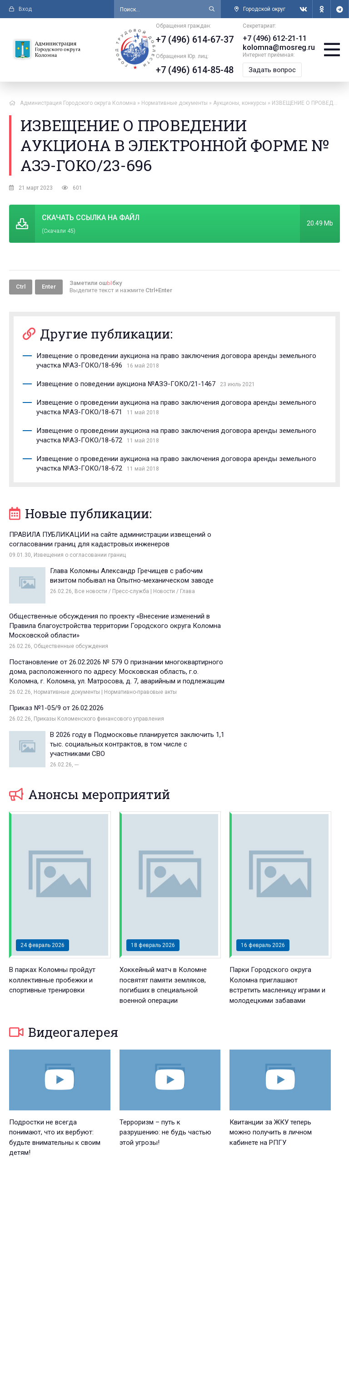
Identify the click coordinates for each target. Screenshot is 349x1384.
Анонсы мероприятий (89, 685)
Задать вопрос (273, 70)
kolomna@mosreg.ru (279, 47)
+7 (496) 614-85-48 (196, 69)
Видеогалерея (63, 923)
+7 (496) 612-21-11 (276, 38)
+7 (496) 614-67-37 (196, 39)
